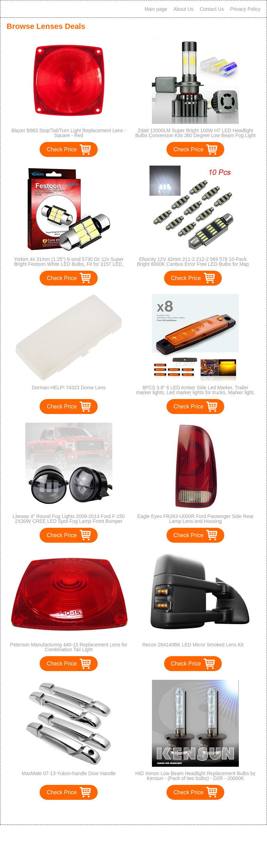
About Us (183, 9)
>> (146, 812)
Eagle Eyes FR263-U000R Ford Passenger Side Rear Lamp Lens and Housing (195, 518)
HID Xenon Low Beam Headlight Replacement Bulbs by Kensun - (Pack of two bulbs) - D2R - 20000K (195, 776)
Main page (156, 9)
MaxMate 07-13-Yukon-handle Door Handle (69, 773)
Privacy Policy (245, 9)
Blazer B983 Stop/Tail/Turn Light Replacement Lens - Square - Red (68, 133)
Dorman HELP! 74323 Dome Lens (68, 387)
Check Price (61, 149)
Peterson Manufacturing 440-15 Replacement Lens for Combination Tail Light (68, 647)
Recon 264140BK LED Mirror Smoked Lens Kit (192, 644)
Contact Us (212, 9)
